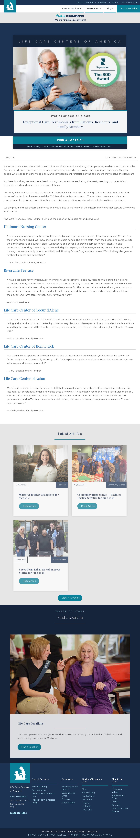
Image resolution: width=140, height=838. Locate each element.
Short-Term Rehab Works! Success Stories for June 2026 (39, 571)
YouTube (87, 810)
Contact (113, 2)
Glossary (66, 799)
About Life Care (85, 2)
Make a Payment (130, 2)
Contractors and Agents (120, 810)
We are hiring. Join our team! (70, 17)
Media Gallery (88, 792)
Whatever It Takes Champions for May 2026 (39, 496)
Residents (62, 485)
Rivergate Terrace (19, 270)
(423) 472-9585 (18, 813)
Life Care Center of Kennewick (29, 346)
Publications (88, 796)
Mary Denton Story (118, 796)
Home (29, 146)
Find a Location (129, 8)
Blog (110, 8)
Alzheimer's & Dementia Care (43, 795)
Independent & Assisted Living (43, 801)
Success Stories (59, 560)
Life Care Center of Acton (24, 378)
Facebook (87, 799)
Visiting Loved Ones (68, 794)
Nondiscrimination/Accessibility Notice (91, 835)
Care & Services (71, 8)
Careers (101, 2)
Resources (94, 8)
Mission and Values (117, 790)
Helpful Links (68, 803)
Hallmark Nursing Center (25, 226)
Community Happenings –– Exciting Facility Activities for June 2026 (99, 496)
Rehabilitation (39, 790)
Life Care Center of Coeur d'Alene (31, 310)
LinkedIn (86, 806)
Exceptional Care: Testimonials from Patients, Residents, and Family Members (79, 124)
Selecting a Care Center (70, 788)
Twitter (86, 803)
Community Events (116, 485)
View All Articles (71, 597)
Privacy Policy (36, 835)
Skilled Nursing (39, 787)
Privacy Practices (56, 835)
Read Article (29, 506)
